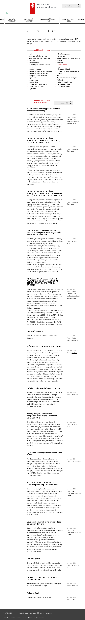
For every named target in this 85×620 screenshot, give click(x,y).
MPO (6, 613)
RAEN (73, 599)
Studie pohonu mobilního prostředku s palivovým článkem (44, 523)
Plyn (58, 67)
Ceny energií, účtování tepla (38, 56)
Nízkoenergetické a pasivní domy (68, 58)
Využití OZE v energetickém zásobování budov (44, 453)
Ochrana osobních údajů (36, 618)
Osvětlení (60, 63)
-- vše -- (31, 54)
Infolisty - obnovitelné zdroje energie (43, 388)
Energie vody (33, 80)
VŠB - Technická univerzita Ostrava (74, 493)
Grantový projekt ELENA (68, 20)
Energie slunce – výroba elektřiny (40, 71)
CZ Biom (74, 353)
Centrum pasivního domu (72, 339)
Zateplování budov (63, 86)
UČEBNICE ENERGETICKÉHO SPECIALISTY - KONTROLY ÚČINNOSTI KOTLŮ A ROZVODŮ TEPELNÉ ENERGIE (44, 193)
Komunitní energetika (36, 86)
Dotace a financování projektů (39, 58)
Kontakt (81, 19)
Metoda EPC (61, 56)
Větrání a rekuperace (64, 84)
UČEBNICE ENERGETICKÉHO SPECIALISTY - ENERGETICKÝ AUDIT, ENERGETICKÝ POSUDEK (43, 140)
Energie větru (33, 82)
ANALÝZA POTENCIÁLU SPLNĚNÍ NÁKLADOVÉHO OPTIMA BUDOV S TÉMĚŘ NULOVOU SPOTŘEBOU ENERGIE (42, 281)
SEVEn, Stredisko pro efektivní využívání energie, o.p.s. (73, 295)
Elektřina (32, 60)
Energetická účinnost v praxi (48, 20)
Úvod (2, 19)
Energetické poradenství (28, 20)
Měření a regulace (63, 54)
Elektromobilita (34, 63)
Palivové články (33, 558)
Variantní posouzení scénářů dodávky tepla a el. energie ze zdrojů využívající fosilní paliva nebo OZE (44, 232)
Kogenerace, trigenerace (38, 84)
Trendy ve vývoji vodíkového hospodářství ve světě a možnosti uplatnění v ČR (42, 415)
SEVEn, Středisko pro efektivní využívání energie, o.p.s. (73, 120)
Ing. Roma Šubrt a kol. (72, 150)
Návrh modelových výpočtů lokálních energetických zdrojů (43, 109)
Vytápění (60, 80)
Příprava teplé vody (64, 69)
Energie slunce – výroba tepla (39, 73)
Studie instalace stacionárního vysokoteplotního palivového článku (43, 483)
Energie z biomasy (35, 69)
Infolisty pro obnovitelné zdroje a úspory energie (42, 578)
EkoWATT (75, 395)
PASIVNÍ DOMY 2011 (36, 331)
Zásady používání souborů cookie (14, 618)
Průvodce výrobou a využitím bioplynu (44, 346)
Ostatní (59, 60)
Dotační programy (11, 20)
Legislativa (32, 89)
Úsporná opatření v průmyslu (67, 78)
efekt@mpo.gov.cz (46, 613)
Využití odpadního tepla (65, 82)
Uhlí (58, 76)
